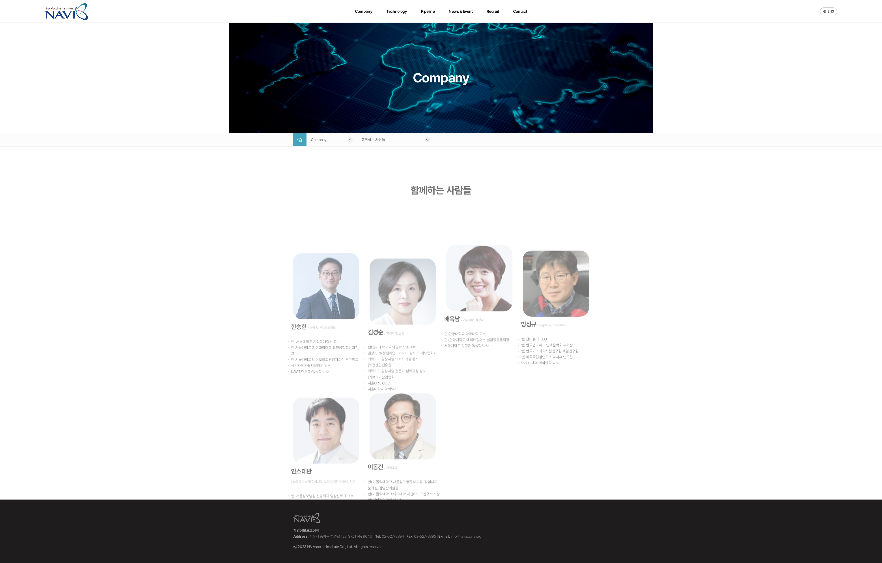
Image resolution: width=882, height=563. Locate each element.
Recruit (492, 11)
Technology (397, 11)
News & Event (460, 11)
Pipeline (428, 11)
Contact (519, 11)
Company (364, 11)
